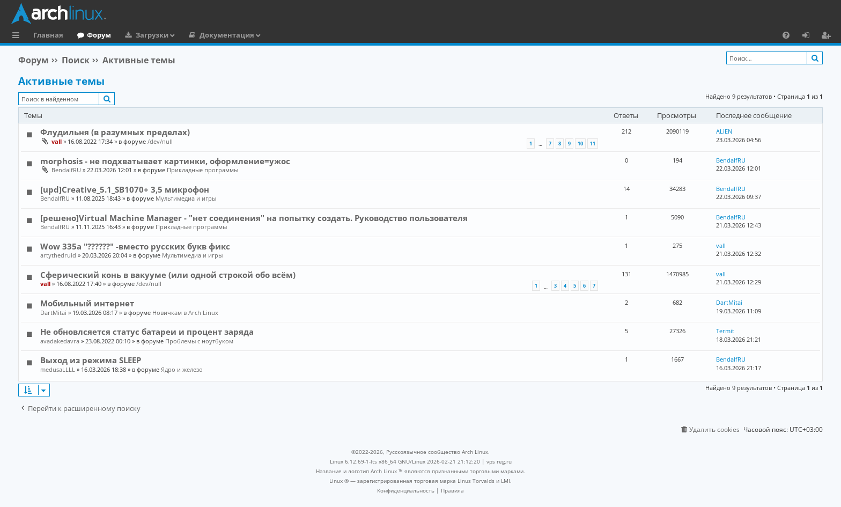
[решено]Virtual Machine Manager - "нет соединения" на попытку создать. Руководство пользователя (254, 217)
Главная (48, 35)
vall (56, 141)
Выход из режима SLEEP (90, 360)
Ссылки (18, 36)
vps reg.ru (499, 461)
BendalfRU (66, 170)
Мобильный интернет (87, 303)
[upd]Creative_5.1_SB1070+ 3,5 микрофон (124, 189)
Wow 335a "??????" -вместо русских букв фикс (135, 246)
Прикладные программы (202, 170)
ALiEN (724, 131)
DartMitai (53, 312)
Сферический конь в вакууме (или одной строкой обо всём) (168, 274)
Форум (99, 35)
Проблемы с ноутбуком (199, 341)
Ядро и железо (182, 369)
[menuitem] (786, 35)
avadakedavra (59, 341)
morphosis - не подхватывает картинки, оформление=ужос (165, 161)
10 (580, 143)
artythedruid (58, 255)
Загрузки (152, 35)
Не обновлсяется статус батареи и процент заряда (147, 331)
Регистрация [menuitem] (828, 36)
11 (592, 143)
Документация (227, 35)
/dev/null (160, 141)
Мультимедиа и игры (186, 198)
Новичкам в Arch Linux (185, 312)
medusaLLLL (57, 369)
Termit (725, 331)
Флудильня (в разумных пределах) (115, 132)
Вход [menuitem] (809, 36)
